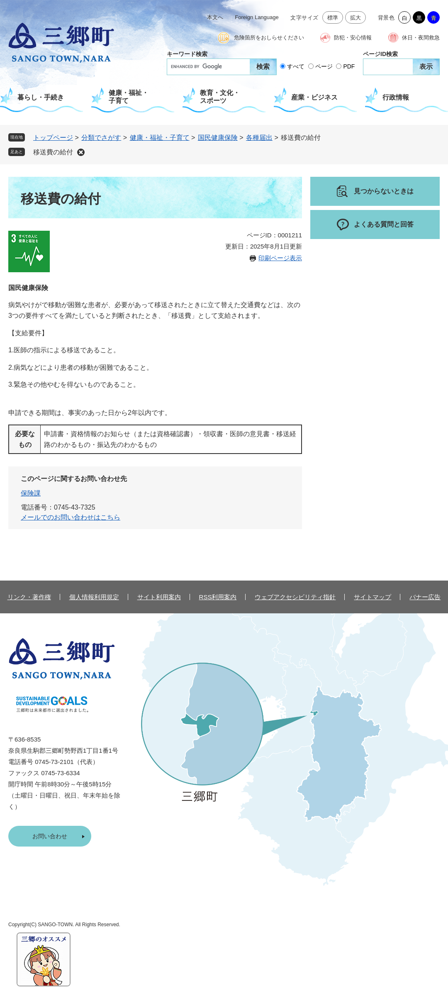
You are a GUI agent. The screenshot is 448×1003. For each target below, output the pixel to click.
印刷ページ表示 (280, 257)
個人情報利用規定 (94, 596)
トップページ (53, 137)
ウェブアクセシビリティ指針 (295, 596)
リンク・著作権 (29, 596)
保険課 (31, 493)
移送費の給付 (53, 152)
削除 (81, 152)
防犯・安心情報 (353, 37)
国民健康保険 (218, 137)
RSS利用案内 (218, 596)
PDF (349, 66)
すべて (295, 66)
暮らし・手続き (40, 97)
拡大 (355, 18)
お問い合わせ (49, 836)
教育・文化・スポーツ (220, 96)
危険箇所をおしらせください (269, 37)
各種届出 (259, 137)
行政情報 (395, 97)
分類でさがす (101, 137)
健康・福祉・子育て (129, 96)
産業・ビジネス (314, 97)
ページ (324, 66)
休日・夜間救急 (421, 37)
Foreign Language (257, 17)
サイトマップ (372, 596)
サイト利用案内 (159, 596)
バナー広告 (425, 596)
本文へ (215, 17)
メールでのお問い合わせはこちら (70, 517)
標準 (332, 18)
